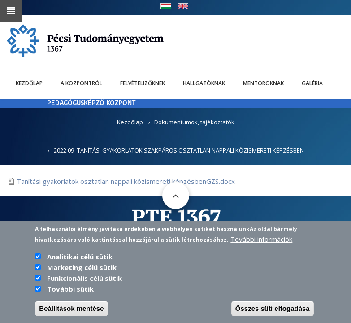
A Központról (81, 83)
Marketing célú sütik (82, 271)
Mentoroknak (263, 83)
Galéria (312, 83)
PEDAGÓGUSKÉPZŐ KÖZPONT (91, 103)
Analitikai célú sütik (80, 261)
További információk (261, 243)
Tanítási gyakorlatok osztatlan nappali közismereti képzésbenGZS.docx (126, 181)
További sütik (70, 293)
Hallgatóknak (204, 83)
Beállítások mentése (71, 313)
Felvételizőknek (142, 83)
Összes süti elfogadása (272, 313)
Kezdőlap (29, 83)
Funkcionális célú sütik (84, 282)
